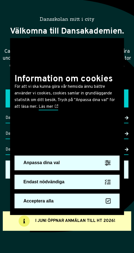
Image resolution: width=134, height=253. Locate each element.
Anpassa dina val (67, 163)
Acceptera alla (67, 201)
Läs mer (48, 106)
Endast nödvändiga (67, 182)
